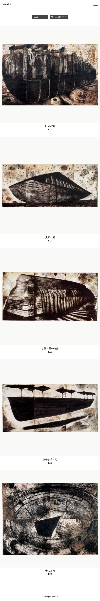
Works (6, 4)
